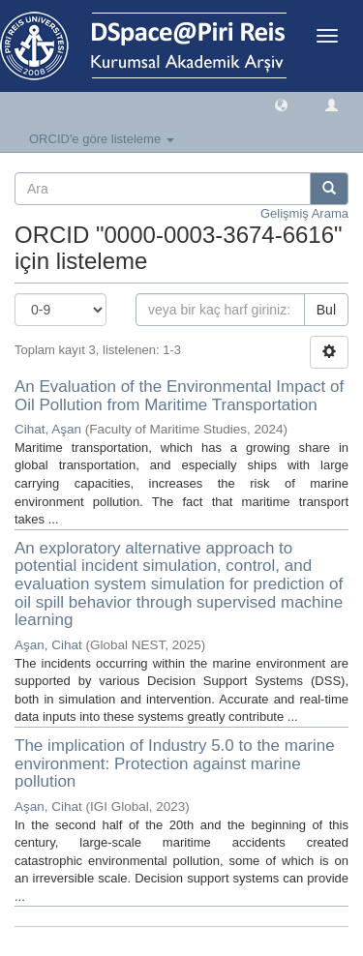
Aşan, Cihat (48, 645)
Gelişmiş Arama (304, 213)
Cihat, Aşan (48, 429)
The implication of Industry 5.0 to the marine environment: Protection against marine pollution (175, 763)
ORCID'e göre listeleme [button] (101, 139)
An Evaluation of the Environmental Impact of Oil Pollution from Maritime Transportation (179, 395)
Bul (326, 309)
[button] (281, 104)
